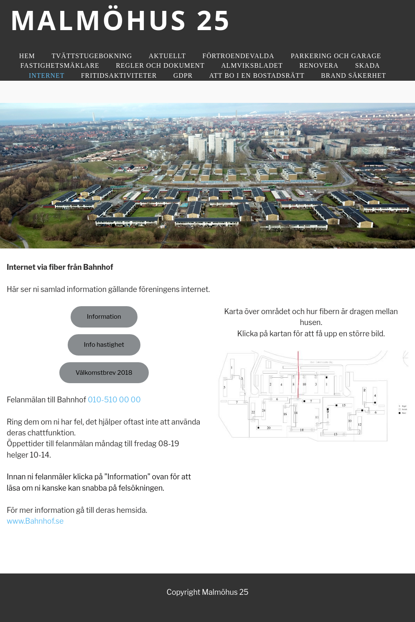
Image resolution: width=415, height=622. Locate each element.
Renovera (319, 65)
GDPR (183, 75)
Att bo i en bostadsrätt (256, 75)
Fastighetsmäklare (59, 65)
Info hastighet (104, 344)
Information (104, 316)
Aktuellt (167, 55)
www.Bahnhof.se (35, 521)
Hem (27, 55)
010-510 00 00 (114, 399)
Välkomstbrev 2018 (104, 372)
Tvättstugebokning (91, 55)
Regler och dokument (160, 65)
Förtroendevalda (238, 55)
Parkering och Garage (336, 55)
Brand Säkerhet (353, 75)
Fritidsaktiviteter (119, 75)
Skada (367, 65)
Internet (46, 75)
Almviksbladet (252, 65)
